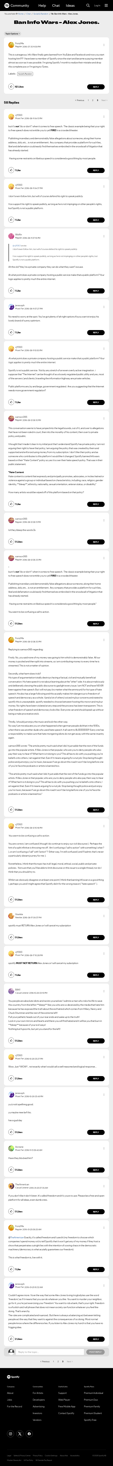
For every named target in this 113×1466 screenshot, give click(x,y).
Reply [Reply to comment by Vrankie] (96, 937)
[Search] (88, 5)
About (10, 1393)
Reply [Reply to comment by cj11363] (96, 170)
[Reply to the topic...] (50, 1352)
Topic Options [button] (11, 33)
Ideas (70, 5)
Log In (97, 5)
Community (16, 5)
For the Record (14, 1406)
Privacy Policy (37, 1455)
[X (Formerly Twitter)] (19, 1433)
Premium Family (92, 1406)
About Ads (64, 1455)
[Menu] (106, 6)
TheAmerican (17, 1237)
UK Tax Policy (28, 1460)
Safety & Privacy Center (22, 1455)
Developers (39, 1399)
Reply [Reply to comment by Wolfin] (96, 290)
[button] (104, 45)
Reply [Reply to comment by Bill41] (96, 1040)
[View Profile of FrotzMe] (19, 43)
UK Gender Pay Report (43, 1460)
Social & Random (40, 13)
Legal (9, 1455)
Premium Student (93, 1413)
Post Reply (95, 1352)
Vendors (37, 1420)
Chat (56, 5)
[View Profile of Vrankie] (19, 914)
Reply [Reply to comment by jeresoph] (96, 332)
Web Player (64, 1399)
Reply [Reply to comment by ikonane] (96, 1170)
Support (62, 1393)
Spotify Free (90, 1420)
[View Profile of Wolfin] (18, 234)
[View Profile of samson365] (21, 416)
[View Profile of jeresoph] (19, 305)
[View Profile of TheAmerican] (22, 1184)
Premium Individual (93, 1393)
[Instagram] (10, 1433)
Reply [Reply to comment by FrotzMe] (96, 86)
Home (21, 13)
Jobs (9, 1399)
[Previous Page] (79, 100)
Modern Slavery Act (14, 1460)
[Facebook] (29, 1433)
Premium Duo (91, 1399)
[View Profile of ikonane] (19, 1146)
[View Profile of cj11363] (18, 115)
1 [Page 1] (88, 100)
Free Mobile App (66, 1406)
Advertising (39, 1406)
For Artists (38, 1393)
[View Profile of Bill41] (17, 989)
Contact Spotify (66, 1413)
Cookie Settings (51, 1455)
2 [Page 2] (92, 100)
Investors (37, 1413)
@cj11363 (16, 245)
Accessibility (75, 1455)
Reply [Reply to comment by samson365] (96, 504)
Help (42, 5)
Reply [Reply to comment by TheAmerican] (96, 1211)
